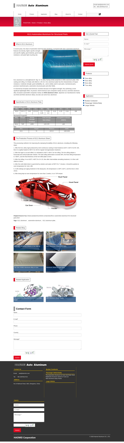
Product (32, 14)
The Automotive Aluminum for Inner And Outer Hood (60, 375)
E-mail (16, 319)
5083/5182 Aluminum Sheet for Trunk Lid (57, 376)
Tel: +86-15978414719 (101, 6)
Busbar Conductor (91, 101)
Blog (56, 14)
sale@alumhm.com (24, 373)
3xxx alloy (88, 78)
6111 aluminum (22, 220)
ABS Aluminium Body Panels (54, 378)
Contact (80, 14)
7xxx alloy (88, 85)
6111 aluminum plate (49, 220)
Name (15, 312)
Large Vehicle (89, 105)
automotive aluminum (34, 220)
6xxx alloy (47, 23)
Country (16, 332)
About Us (68, 14)
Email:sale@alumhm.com (101, 4)
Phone (15, 326)
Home (19, 14)
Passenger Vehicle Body (93, 103)
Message (17, 339)
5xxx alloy (88, 81)
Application (44, 14)
